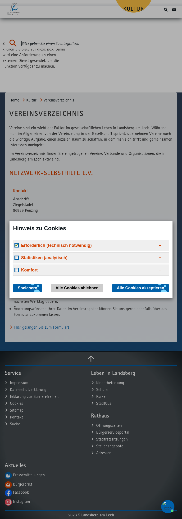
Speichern (27, 287)
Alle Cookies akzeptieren (140, 287)
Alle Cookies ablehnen (76, 287)
